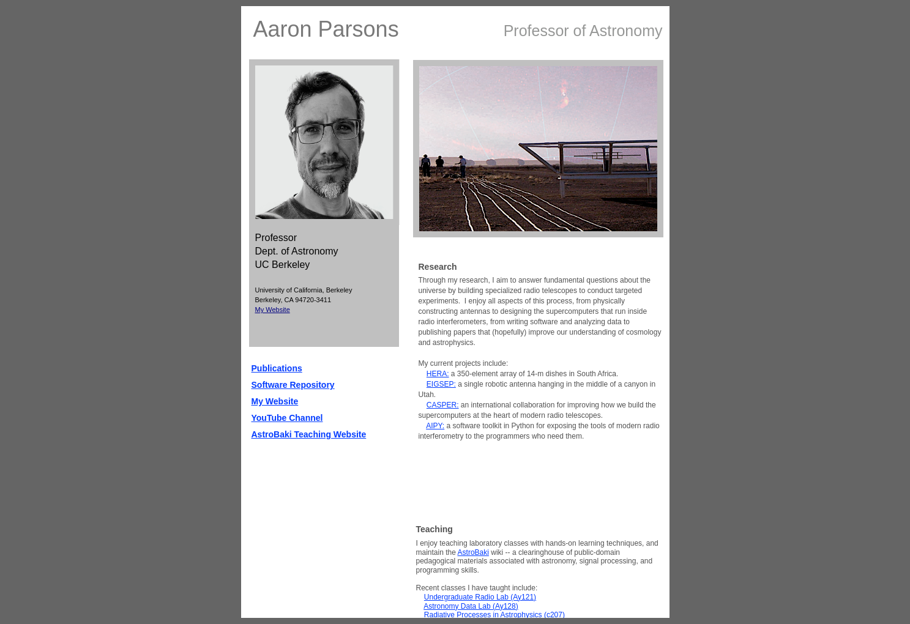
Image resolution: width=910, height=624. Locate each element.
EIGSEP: (441, 384)
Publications (277, 368)
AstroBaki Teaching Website (309, 434)
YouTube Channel (287, 418)
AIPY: (435, 426)
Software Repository (293, 385)
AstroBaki (473, 552)
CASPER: (443, 405)
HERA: (438, 374)
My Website (272, 309)
